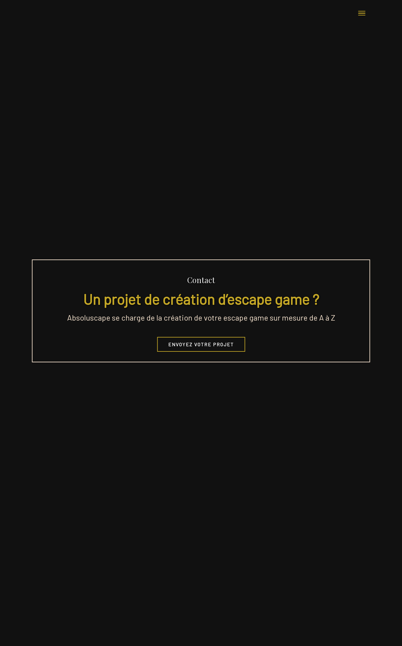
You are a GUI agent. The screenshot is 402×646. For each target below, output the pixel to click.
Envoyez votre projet (201, 344)
